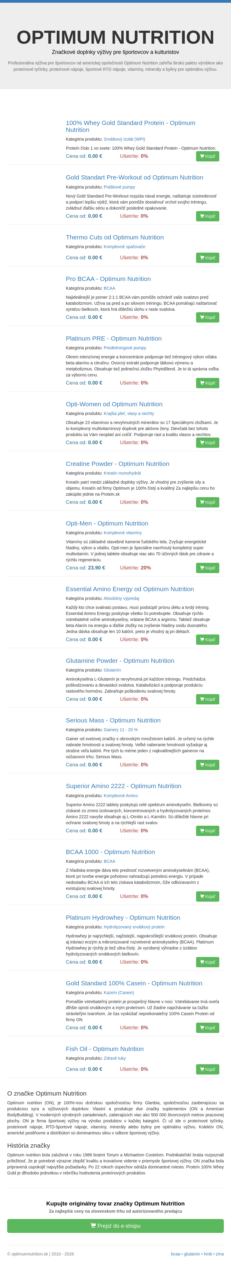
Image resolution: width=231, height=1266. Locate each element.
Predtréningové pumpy (125, 347)
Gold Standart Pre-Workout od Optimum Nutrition (134, 177)
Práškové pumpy (119, 187)
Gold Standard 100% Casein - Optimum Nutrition (134, 983)
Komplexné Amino (121, 795)
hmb (208, 1254)
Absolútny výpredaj (121, 598)
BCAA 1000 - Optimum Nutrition (110, 851)
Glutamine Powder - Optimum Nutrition (120, 660)
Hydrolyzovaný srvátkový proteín (134, 927)
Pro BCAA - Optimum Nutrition (108, 278)
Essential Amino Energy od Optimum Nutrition (130, 588)
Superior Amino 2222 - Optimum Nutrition (123, 785)
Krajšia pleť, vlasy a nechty (129, 413)
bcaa (175, 1254)
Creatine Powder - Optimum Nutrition (117, 463)
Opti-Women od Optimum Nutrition (114, 404)
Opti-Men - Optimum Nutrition (107, 523)
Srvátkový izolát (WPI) (124, 139)
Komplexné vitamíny (123, 532)
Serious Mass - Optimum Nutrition (113, 720)
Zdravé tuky (115, 1058)
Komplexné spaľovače (124, 246)
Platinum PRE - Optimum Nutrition (114, 338)
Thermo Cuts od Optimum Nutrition (115, 237)
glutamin (192, 1254)
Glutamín (112, 670)
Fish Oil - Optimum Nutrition (105, 1048)
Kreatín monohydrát (122, 473)
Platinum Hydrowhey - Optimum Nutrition (123, 917)
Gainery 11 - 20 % (121, 729)
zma (220, 1254)
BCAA (109, 288)
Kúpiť (207, 156)
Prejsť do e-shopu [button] (115, 1226)
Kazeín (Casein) (119, 992)
